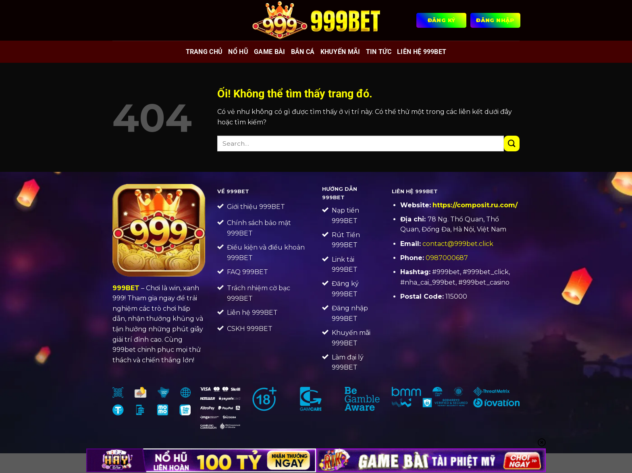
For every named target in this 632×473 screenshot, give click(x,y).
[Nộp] (512, 143)
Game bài (269, 52)
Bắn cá (303, 52)
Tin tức (378, 52)
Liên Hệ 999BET (421, 52)
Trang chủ (204, 52)
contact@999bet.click (457, 244)
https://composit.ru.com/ (475, 205)
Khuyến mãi (340, 52)
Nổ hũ (238, 52)
